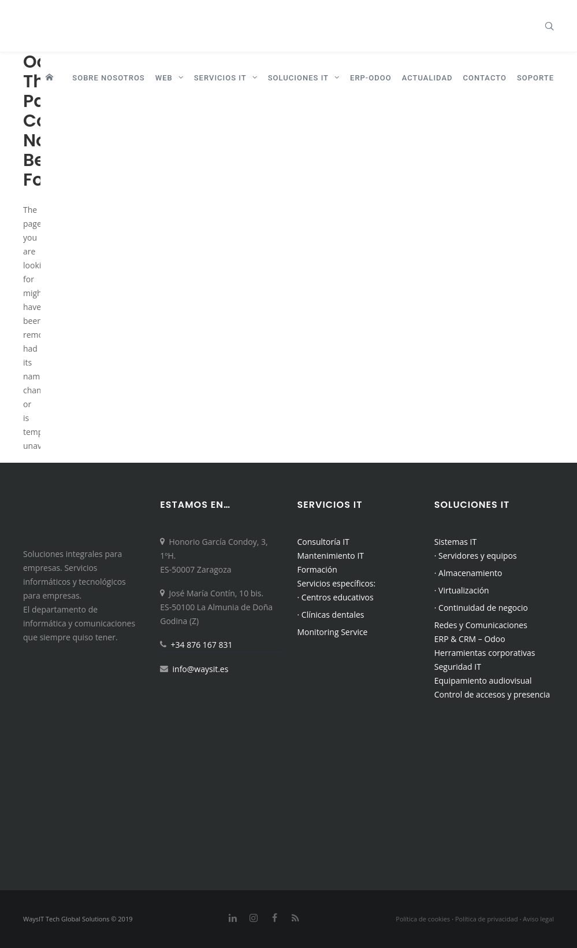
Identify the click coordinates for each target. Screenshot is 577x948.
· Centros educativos (335, 597)
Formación (317, 569)
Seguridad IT (457, 666)
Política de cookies (423, 918)
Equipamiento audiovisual (483, 680)
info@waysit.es (201, 668)
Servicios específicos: (336, 583)
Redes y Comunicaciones (480, 624)
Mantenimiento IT (330, 555)
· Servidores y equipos (475, 555)
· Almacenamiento (468, 572)
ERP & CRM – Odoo (469, 638)
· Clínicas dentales (330, 614)
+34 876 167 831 (202, 644)
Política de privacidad (486, 918)
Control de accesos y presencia (492, 694)
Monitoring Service (332, 631)
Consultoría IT (323, 541)
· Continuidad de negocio (481, 607)
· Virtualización (461, 590)
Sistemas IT (455, 541)
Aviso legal (538, 918)
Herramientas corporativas (484, 652)
